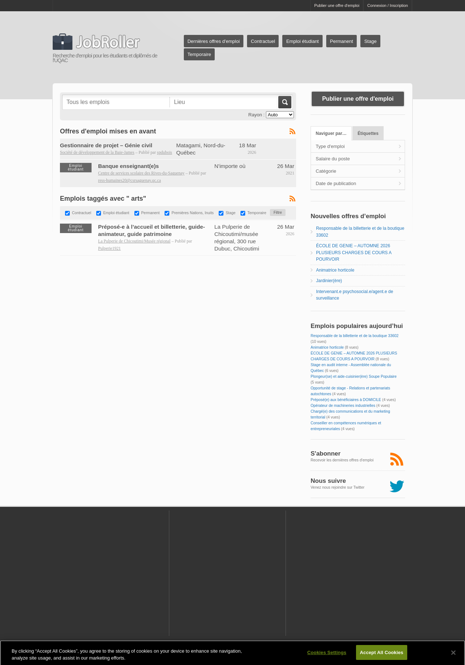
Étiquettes (368, 133)
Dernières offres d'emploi (213, 41)
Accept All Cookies (382, 655)
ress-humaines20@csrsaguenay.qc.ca (129, 180)
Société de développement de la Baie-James (97, 152)
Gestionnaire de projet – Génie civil (106, 145)
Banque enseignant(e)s (128, 166)
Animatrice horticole (335, 270)
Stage (370, 41)
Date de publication (336, 183)
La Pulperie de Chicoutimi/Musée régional (134, 241)
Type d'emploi (330, 146)
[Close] (453, 655)
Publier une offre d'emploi (336, 5)
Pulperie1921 (109, 248)
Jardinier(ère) (329, 280)
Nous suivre (328, 480)
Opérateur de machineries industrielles (343, 406)
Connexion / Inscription (387, 5)
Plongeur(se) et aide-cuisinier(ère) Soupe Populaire (354, 376)
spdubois (164, 152)
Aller (284, 102)
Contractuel (263, 41)
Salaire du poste (333, 158)
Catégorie (326, 171)
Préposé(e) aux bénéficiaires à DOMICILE (346, 400)
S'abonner (325, 453)
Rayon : (256, 114)
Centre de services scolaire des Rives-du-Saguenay (141, 173)
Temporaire (199, 54)
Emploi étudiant (302, 41)
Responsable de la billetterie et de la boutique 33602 (355, 336)
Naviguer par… (331, 133)
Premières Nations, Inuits (192, 213)
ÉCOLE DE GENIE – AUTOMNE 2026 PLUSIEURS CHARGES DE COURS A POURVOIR (353, 252)
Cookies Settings (327, 655)
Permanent (341, 41)
